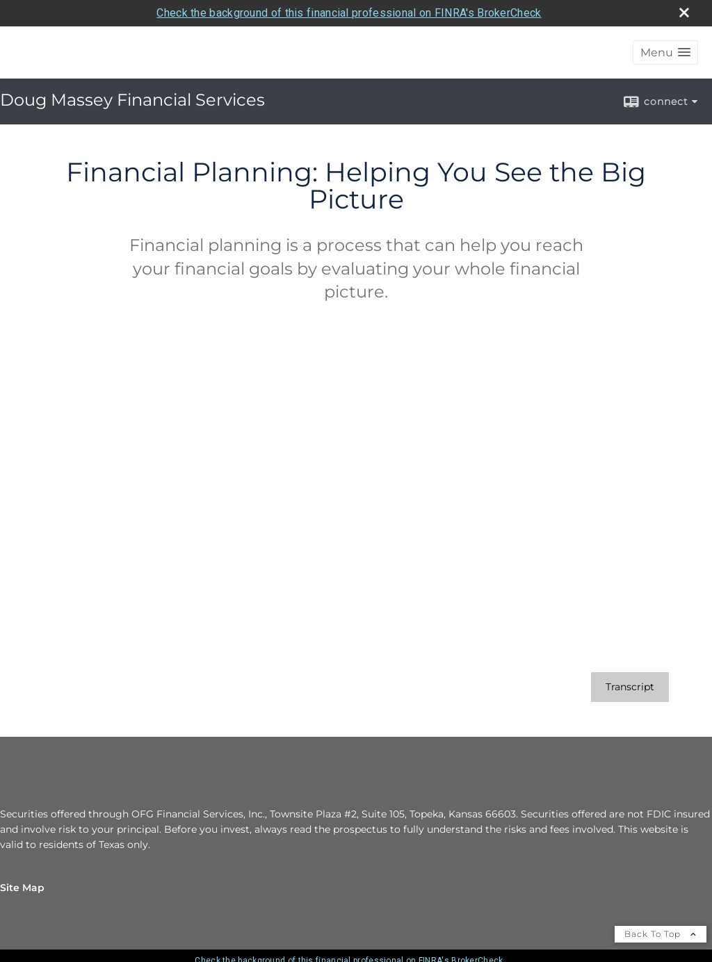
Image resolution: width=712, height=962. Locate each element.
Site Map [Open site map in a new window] (22, 887)
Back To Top (660, 934)
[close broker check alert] (684, 12)
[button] (665, 52)
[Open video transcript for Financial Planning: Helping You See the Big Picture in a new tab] (630, 687)
